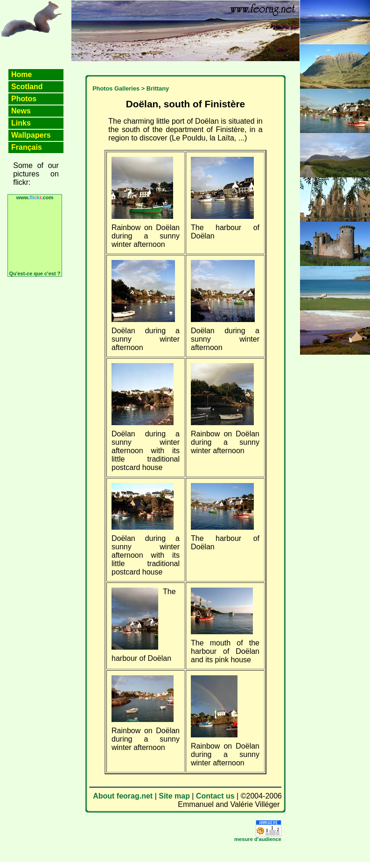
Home (21, 74)
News (21, 111)
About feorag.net (123, 796)
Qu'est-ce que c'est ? (35, 273)
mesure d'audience (257, 839)
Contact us (215, 796)
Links (21, 123)
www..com (35, 197)
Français (26, 147)
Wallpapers (31, 135)
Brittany (158, 88)
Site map (174, 796)
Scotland (27, 87)
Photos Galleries (116, 88)
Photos (23, 99)
